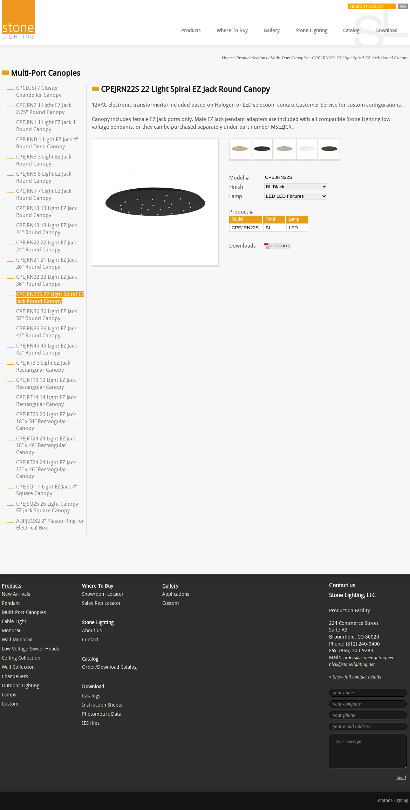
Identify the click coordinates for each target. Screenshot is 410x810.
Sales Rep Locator (101, 603)
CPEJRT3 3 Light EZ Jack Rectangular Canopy (43, 366)
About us (92, 631)
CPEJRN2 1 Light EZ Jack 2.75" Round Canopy (43, 108)
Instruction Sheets (102, 705)
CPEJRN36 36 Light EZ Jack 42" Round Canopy (46, 332)
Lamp (235, 196)
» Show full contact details (355, 677)
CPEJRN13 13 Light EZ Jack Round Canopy (46, 211)
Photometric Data (101, 714)
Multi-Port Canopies (289, 57)
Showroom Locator (103, 594)
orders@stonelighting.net (368, 657)
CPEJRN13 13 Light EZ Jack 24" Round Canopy (46, 229)
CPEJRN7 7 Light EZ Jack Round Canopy (43, 194)
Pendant (11, 603)
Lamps (9, 695)
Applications (175, 594)
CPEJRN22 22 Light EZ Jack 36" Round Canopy (46, 280)
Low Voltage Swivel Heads (30, 649)
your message (368, 751)
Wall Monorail (17, 640)
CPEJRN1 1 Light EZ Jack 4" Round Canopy (46, 126)
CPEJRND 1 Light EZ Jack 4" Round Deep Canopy (47, 143)
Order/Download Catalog (109, 667)
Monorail (12, 631)
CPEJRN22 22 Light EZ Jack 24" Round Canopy (46, 246)
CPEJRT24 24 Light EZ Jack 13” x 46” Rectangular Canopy (46, 469)
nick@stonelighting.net (352, 664)
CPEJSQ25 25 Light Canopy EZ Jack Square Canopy (47, 507)
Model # (239, 178)
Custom (10, 704)
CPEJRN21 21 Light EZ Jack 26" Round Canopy (46, 263)
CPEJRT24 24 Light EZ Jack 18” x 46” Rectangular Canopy (46, 445)
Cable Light (14, 622)
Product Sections (251, 57)
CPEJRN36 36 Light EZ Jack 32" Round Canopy (46, 315)
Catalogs (91, 696)
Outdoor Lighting (20, 686)
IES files (91, 723)
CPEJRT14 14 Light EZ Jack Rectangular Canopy (46, 400)
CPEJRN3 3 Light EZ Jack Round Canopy (43, 160)
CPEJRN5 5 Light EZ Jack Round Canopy (43, 177)
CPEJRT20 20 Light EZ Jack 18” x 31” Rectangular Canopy (46, 421)
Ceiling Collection (21, 658)
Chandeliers (15, 677)
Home (227, 57)
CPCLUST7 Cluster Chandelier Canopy (38, 91)
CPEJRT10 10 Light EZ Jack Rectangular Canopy (46, 383)
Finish (236, 187)
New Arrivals (16, 594)
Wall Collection (18, 667)
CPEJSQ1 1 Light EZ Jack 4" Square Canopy (46, 490)
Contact (90, 640)
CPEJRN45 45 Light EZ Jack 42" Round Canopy (46, 349)
